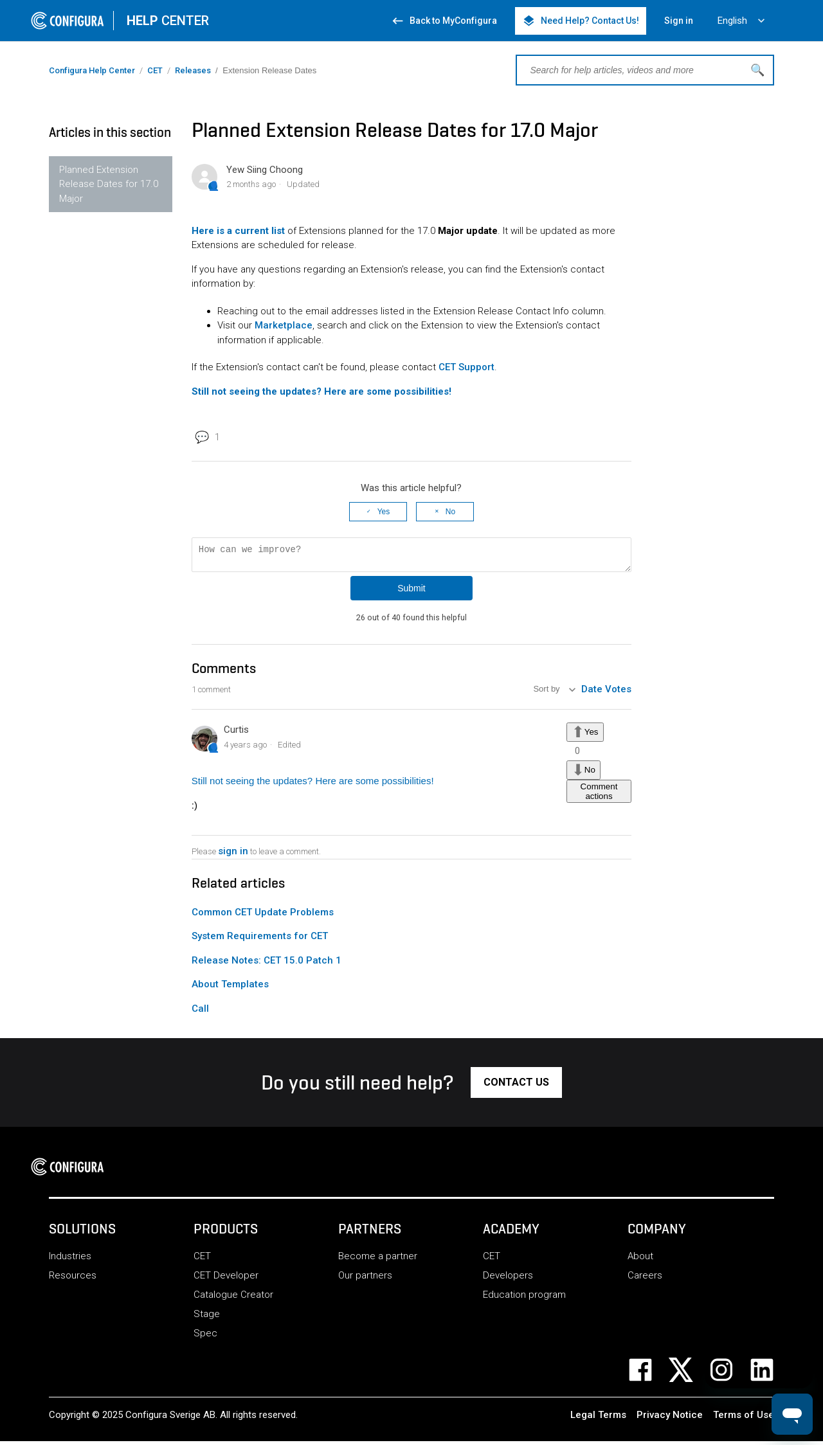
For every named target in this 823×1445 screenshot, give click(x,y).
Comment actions (599, 795)
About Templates (230, 988)
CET (155, 70)
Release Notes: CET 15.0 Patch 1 (266, 964)
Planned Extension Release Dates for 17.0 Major (108, 184)
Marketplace (283, 325)
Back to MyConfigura (444, 21)
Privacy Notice (670, 1418)
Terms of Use (743, 1418)
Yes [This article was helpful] (383, 511)
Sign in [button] (678, 20)
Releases (193, 70)
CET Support (466, 367)
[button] (516, 1086)
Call (200, 1012)
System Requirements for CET (260, 940)
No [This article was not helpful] (450, 511)
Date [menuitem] (591, 693)
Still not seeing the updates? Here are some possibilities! (313, 784)
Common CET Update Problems (263, 916)
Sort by (547, 693)
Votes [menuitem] (618, 693)
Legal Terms (598, 1418)
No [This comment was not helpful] (589, 773)
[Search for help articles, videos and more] (645, 70)
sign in (233, 855)
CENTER (168, 20)
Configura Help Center (92, 70)
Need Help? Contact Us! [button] (580, 21)
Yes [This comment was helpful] (591, 735)
